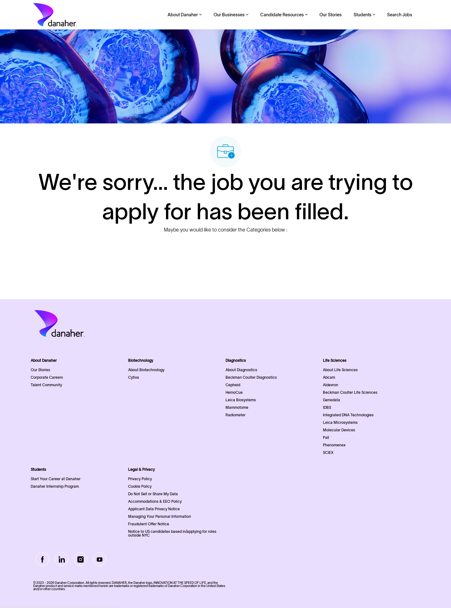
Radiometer (236, 415)
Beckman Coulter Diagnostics (251, 377)
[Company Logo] (55, 14)
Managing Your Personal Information (159, 516)
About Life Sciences (340, 370)
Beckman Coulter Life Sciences (350, 392)
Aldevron (330, 385)
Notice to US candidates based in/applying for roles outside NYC (172, 533)
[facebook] (42, 559)
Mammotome (237, 407)
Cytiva (133, 377)
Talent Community (46, 385)
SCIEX (328, 452)
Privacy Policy (140, 479)
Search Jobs (399, 15)
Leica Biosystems (241, 400)
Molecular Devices (339, 430)
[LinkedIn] (61, 559)
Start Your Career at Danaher (55, 479)
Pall (326, 437)
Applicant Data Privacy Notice (154, 509)
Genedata (331, 400)
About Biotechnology (146, 370)
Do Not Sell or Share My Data (153, 494)
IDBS (327, 407)
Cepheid (233, 385)
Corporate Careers (47, 377)
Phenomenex (334, 445)
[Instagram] (80, 559)
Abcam (329, 377)
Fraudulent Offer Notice (148, 524)
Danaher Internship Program (55, 486)
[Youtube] (99, 559)
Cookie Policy (140, 486)
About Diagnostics (241, 370)
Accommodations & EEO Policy (155, 501)
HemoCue (234, 392)
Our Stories (330, 15)
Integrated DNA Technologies (348, 415)
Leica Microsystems (340, 422)
